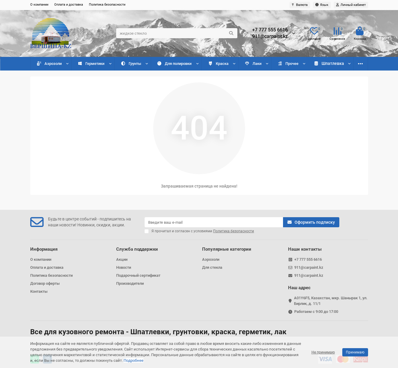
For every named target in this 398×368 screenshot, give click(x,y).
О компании (39, 5)
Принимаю (355, 352)
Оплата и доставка (68, 5)
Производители (130, 283)
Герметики (90, 63)
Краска (217, 63)
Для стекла (212, 267)
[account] (351, 5)
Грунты (130, 63)
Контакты (38, 291)
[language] (322, 5)
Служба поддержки (137, 249)
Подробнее (133, 360)
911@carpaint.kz (270, 36)
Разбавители (328, 63)
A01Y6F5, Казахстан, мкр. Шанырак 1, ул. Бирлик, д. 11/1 (330, 301)
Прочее (286, 63)
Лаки (251, 63)
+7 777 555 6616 (270, 30)
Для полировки (173, 63)
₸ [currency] (300, 5)
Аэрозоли (48, 63)
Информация (43, 249)
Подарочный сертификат (138, 275)
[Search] (176, 33)
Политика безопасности (107, 5)
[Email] (214, 222)
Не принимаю (323, 352)
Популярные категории (226, 249)
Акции (121, 259)
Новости (123, 267)
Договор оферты (45, 283)
